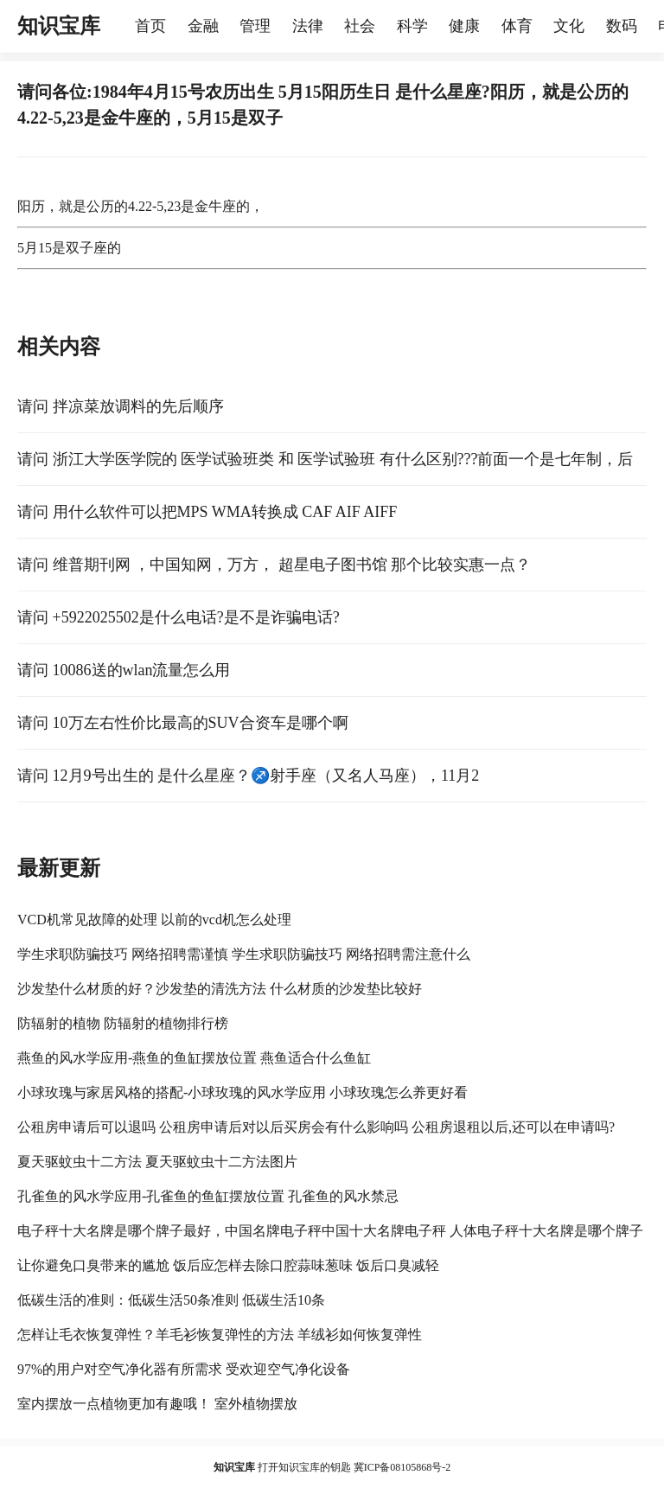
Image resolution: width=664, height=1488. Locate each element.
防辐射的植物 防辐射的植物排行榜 (122, 1023)
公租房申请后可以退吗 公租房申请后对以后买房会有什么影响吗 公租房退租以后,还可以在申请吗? (316, 1127)
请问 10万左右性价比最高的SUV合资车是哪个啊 (182, 722)
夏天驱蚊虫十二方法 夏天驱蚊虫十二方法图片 (157, 1161)
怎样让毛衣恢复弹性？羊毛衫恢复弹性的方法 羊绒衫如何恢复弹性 (219, 1334)
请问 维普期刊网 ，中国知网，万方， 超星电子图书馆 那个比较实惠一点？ (274, 564)
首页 (150, 26)
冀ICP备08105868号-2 (402, 1467)
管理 (255, 26)
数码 (621, 26)
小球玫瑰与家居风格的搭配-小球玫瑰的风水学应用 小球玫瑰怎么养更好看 (242, 1092)
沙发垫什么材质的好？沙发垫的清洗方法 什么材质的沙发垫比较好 (219, 988)
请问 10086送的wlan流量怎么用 (124, 670)
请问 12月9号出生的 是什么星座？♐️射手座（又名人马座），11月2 (248, 775)
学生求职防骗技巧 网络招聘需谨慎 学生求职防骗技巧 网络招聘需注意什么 (243, 954)
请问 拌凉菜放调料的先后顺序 (120, 406)
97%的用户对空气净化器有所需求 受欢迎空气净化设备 (183, 1369)
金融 (203, 26)
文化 (568, 26)
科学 (412, 26)
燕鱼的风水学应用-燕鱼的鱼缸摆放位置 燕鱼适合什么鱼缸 (194, 1058)
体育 (517, 26)
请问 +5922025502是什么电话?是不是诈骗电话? (178, 617)
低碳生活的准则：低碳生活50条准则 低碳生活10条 (171, 1300)
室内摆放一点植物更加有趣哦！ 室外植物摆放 (157, 1403)
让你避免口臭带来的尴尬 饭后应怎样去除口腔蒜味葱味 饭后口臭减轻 (228, 1265)
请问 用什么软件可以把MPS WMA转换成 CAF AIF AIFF (207, 511)
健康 (464, 26)
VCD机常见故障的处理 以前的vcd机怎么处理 (154, 919)
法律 (307, 26)
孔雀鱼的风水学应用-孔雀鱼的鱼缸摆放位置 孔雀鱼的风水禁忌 (208, 1196)
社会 (359, 26)
